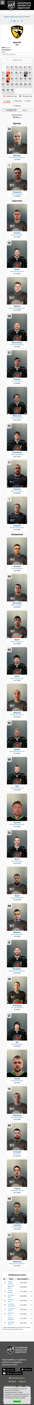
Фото (20, 1386)
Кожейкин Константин (11, 1305)
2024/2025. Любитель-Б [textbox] (9, 54)
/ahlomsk (27, 1369)
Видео (27, 1386)
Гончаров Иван (11, 1296)
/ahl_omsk (10, 1369)
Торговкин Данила (11, 1323)
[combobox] (17, 54)
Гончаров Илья (11, 1300)
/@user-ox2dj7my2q (14, 1373)
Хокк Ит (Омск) (19, 16)
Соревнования (10, 1386)
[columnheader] (5, 1279)
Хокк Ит (8, 47)
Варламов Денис (11, 1287)
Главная (6, 16)
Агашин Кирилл (10, 1282)
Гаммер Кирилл (10, 1291)
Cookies (21, 1389)
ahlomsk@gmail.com (18, 1378)
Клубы (12, 16)
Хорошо (17, 1401)
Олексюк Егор (10, 1314)
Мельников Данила (11, 1309)
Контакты (12, 1382)
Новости (22, 1382)
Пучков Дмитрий (11, 1318)
